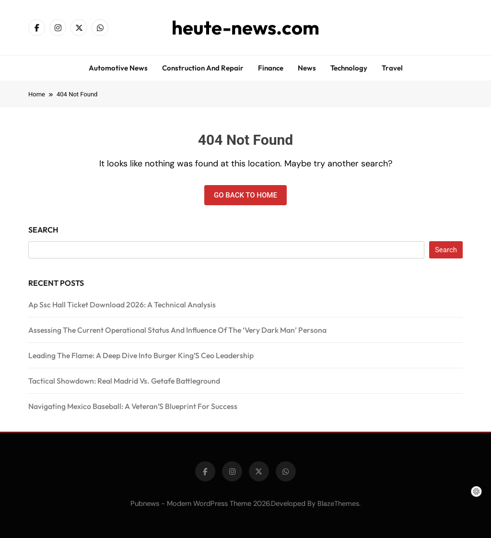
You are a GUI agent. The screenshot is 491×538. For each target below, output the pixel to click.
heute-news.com (245, 27)
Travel (392, 67)
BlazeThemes (338, 503)
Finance (270, 67)
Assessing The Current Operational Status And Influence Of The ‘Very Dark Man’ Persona (177, 330)
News (307, 67)
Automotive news (118, 67)
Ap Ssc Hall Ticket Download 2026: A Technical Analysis (122, 304)
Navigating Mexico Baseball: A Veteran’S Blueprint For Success (132, 406)
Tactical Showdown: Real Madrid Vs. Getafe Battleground (124, 381)
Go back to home (245, 195)
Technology (348, 67)
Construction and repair (203, 67)
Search (43, 229)
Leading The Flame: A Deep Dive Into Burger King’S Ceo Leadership (141, 355)
